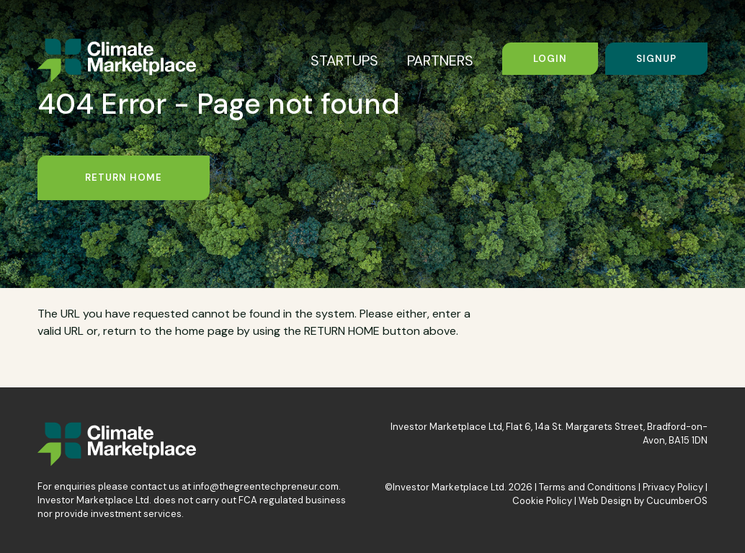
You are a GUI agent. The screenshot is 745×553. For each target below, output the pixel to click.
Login (550, 59)
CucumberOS (677, 501)
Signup (656, 59)
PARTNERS (440, 60)
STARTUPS (344, 60)
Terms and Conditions (587, 487)
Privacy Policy (673, 487)
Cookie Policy (542, 501)
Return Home (123, 177)
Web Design (605, 501)
